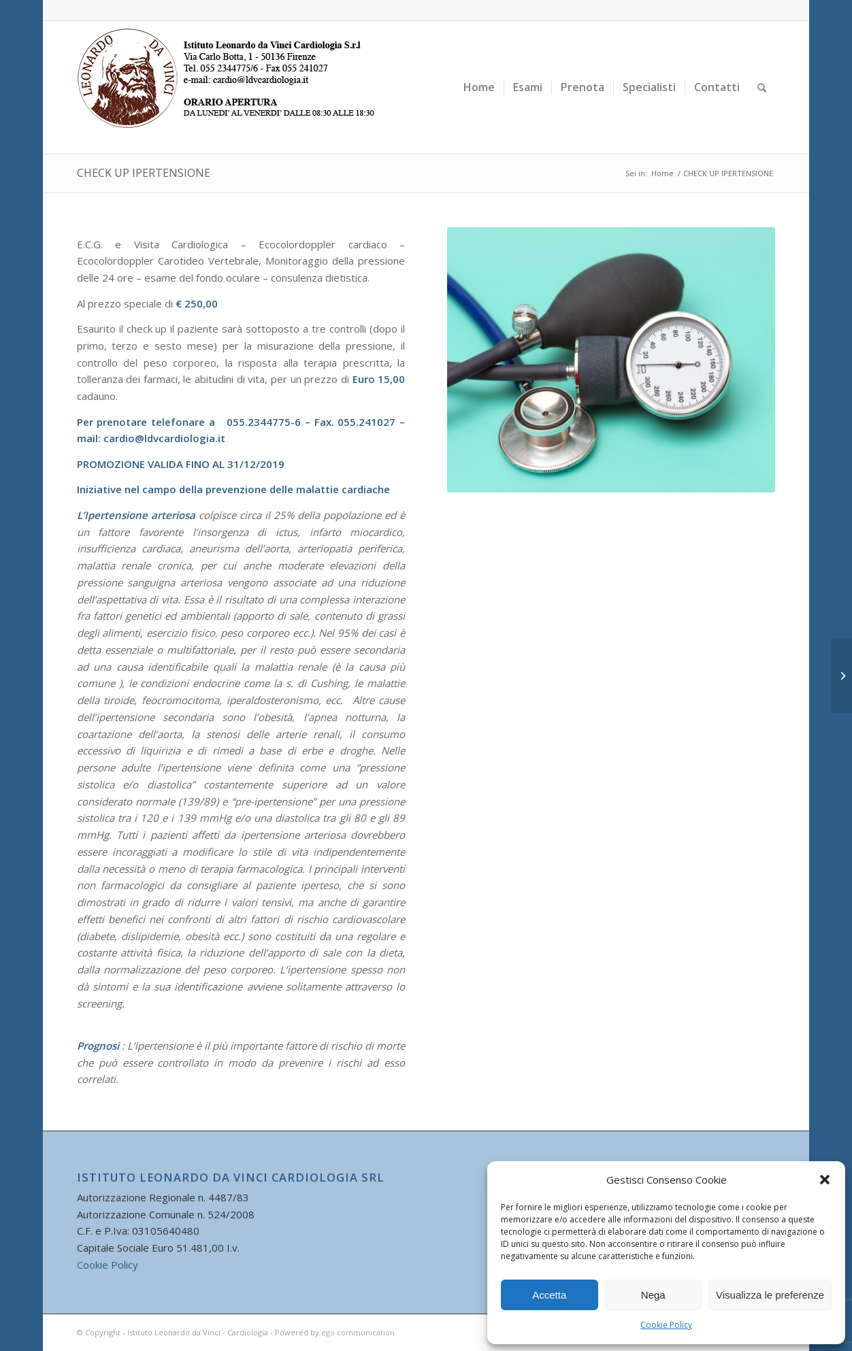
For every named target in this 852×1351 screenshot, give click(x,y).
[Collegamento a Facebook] (765, 10)
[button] (825, 1179)
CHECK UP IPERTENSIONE (143, 172)
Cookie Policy (666, 1325)
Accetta (549, 1295)
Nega (653, 1295)
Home (662, 173)
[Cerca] (762, 87)
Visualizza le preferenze (770, 1295)
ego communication (358, 1332)
